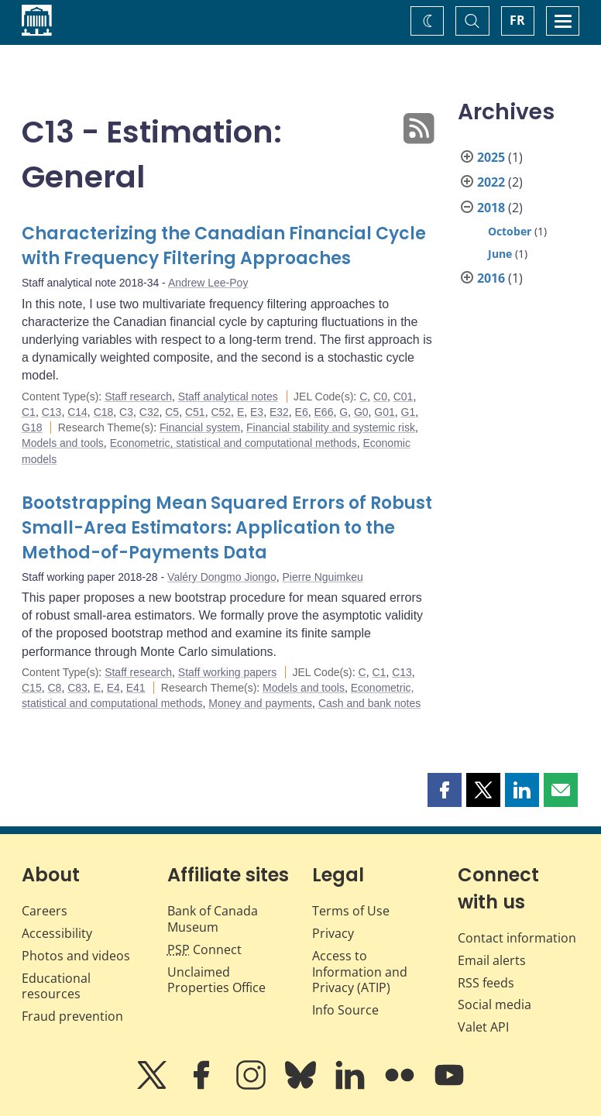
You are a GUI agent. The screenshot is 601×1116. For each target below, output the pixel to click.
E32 (279, 412)
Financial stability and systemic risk (330, 427)
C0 (380, 396)
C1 (29, 412)
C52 (221, 412)
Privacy (333, 933)
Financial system (200, 427)
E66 (324, 412)
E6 (301, 412)
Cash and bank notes (369, 703)
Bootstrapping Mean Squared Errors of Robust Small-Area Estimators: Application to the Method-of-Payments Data (227, 528)
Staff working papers (227, 672)
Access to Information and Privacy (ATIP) (359, 972)
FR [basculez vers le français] (517, 20)
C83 (77, 688)
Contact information (517, 937)
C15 (32, 688)
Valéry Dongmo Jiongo (221, 577)
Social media (494, 1004)
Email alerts (492, 960)
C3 (126, 412)
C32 (149, 412)
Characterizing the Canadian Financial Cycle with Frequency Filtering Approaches (224, 245)
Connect (204, 949)
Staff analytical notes (228, 396)
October (509, 231)
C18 (104, 412)
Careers (44, 910)
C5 (172, 412)
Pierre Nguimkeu (322, 577)
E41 (136, 688)
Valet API (483, 1026)
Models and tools (63, 443)
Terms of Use (351, 910)
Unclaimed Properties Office (216, 980)
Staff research (138, 396)
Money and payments (260, 703)
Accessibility (57, 933)
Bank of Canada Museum (212, 919)
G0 (361, 412)
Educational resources (56, 986)
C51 (195, 412)
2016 (491, 278)
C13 (52, 412)
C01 (403, 396)
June (500, 253)
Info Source (345, 1009)
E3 (256, 412)
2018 (491, 207)
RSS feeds (486, 982)
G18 (32, 427)
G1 (408, 412)
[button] (445, 790)
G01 (384, 412)
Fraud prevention (72, 1016)
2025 (491, 157)
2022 (491, 182)
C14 (77, 412)
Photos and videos (76, 955)
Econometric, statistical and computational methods (233, 443)
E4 (113, 688)
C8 (54, 688)
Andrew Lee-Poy (208, 282)
